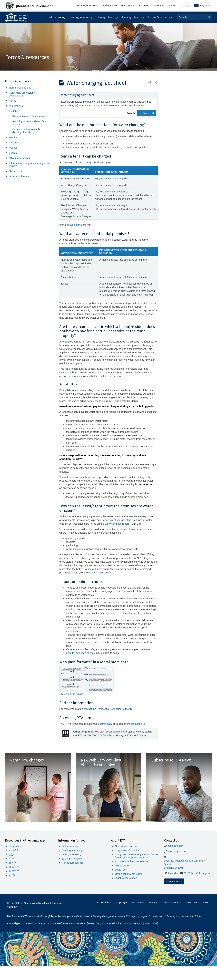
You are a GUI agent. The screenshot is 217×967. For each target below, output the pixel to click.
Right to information (126, 879)
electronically (104, 723)
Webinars (14, 137)
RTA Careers (122, 866)
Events (13, 152)
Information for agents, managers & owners (29, 165)
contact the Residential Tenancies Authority (108, 708)
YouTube (189, 874)
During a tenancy (107, 17)
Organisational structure (128, 875)
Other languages (171, 903)
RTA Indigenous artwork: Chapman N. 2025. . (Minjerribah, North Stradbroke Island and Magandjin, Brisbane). (83, 924)
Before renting (56, 17)
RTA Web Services (87, 5)
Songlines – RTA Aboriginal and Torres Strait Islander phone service (136, 857)
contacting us (137, 723)
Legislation (121, 870)
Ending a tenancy (133, 17)
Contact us (174, 882)
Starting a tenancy (81, 17)
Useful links (15, 171)
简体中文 (14, 868)
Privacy (153, 903)
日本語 (13, 863)
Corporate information (127, 851)
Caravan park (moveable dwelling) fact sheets (26, 131)
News (172, 5)
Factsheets (15, 111)
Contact (185, 5)
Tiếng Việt (14, 847)
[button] (156, 82)
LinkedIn (173, 874)
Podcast (13, 147)
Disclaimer (138, 903)
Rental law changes (20, 87)
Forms (12, 100)
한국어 (13, 876)
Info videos (15, 142)
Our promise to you (126, 847)
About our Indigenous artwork (131, 862)
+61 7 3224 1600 (177, 852)
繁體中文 (14, 872)
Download (146, 113)
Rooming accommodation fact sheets (29, 123)
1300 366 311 (175, 847)
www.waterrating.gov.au (98, 572)
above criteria (74, 224)
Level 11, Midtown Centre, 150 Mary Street (184, 863)
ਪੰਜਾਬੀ (12, 859)
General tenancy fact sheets (28, 116)
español (13, 851)
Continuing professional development (22, 94)
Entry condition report (117, 523)
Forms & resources (160, 17)
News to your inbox (197, 903)
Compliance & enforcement (118, 5)
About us (159, 5)
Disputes (144, 5)
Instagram (205, 874)
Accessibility (104, 903)
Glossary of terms (19, 176)
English (205, 5)
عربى (12, 855)
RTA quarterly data (19, 158)
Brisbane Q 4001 (173, 869)
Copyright (121, 903)
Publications (16, 105)
